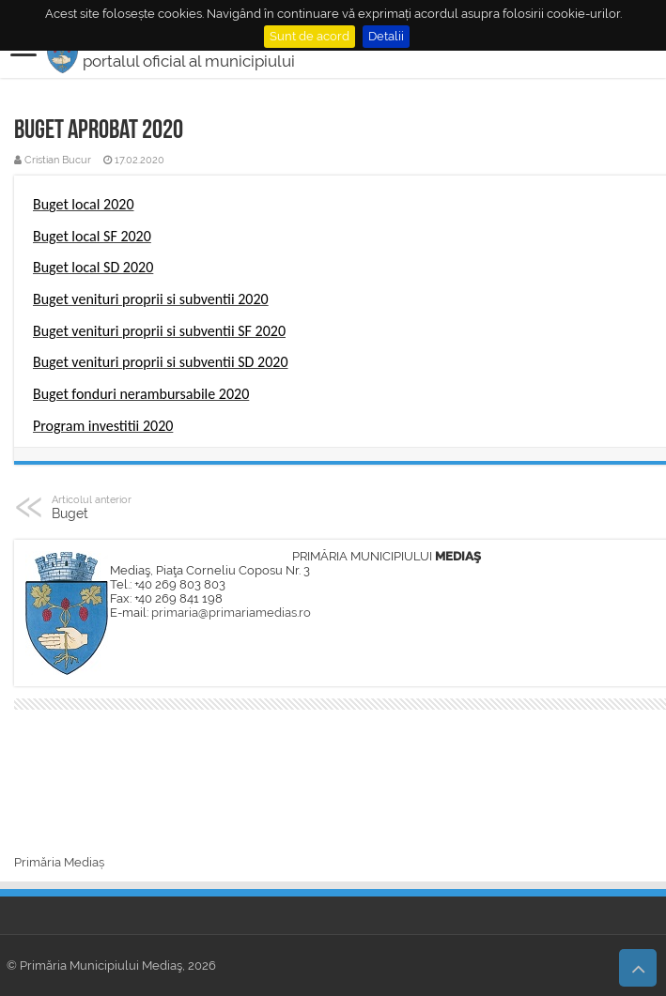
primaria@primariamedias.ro (231, 612)
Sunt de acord (309, 36)
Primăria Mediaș (59, 862)
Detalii (386, 36)
